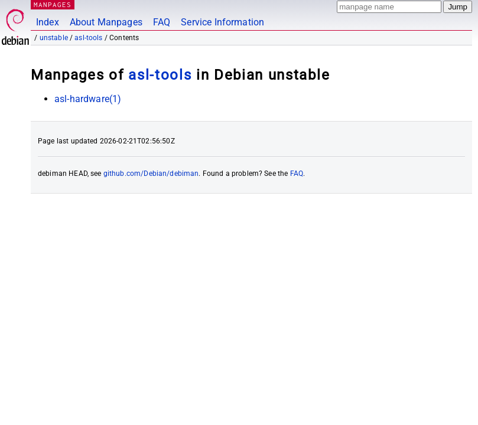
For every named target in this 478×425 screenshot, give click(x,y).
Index (47, 22)
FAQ (161, 22)
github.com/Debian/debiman (151, 173)
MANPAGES (52, 4)
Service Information (222, 22)
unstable (54, 38)
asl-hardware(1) (87, 98)
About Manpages (106, 22)
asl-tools (88, 38)
